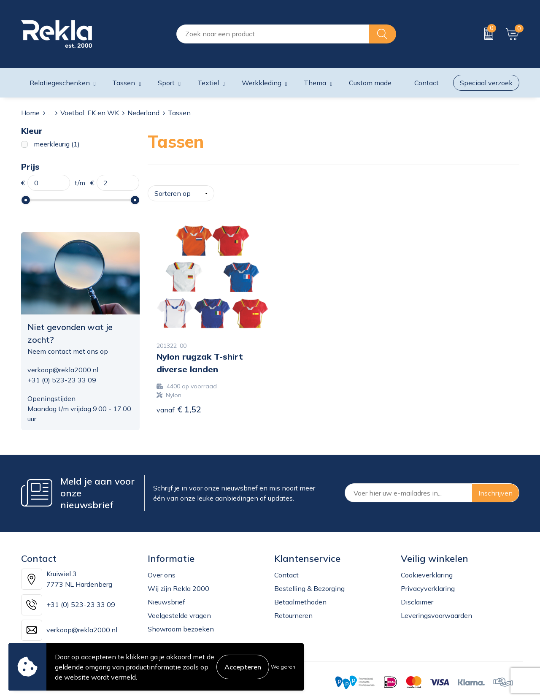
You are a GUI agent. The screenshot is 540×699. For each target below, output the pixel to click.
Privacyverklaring (428, 584)
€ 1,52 (179, 403)
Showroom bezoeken (181, 624)
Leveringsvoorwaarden (436, 611)
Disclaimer (417, 597)
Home (30, 112)
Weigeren (283, 667)
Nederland (143, 112)
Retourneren (293, 611)
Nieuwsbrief (166, 597)
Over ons (162, 570)
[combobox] (272, 33)
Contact (286, 570)
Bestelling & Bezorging (309, 584)
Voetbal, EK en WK (89, 112)
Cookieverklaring (427, 570)
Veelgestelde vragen (179, 611)
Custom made (370, 83)
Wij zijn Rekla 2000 (178, 584)
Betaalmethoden (300, 597)
